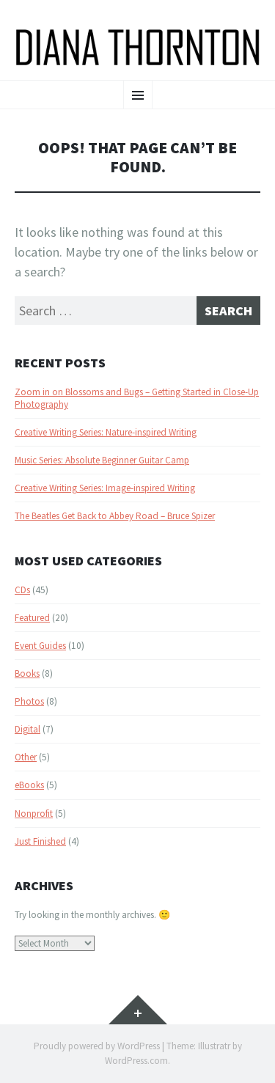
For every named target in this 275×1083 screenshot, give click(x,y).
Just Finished (40, 841)
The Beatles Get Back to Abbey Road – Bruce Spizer (115, 516)
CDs (22, 590)
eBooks (29, 785)
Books (27, 673)
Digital (27, 729)
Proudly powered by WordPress (97, 1046)
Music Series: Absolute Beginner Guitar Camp (102, 460)
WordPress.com (136, 1060)
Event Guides (40, 645)
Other (26, 757)
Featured (32, 618)
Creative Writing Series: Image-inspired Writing (105, 488)
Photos (29, 701)
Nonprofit (34, 813)
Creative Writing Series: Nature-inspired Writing (106, 432)
